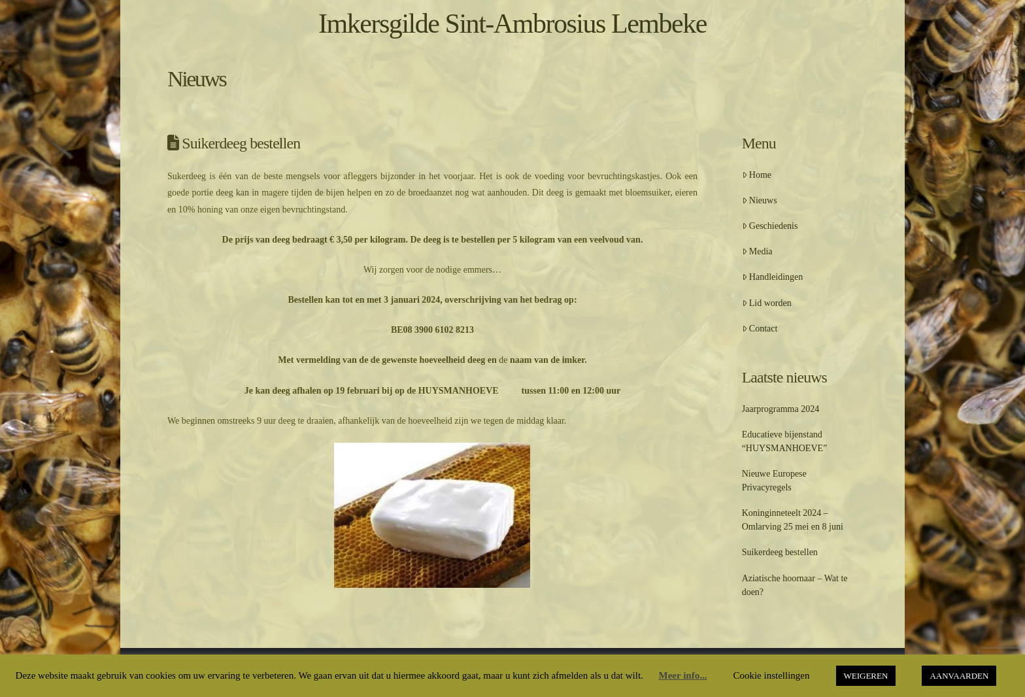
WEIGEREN (866, 676)
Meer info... (683, 675)
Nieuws (759, 200)
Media (757, 251)
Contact (760, 328)
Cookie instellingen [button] (771, 675)
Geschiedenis (770, 226)
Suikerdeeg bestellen (780, 552)
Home (756, 175)
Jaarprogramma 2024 (781, 409)
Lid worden (767, 303)
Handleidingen (772, 277)
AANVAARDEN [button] (959, 676)
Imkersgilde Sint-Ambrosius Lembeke (512, 23)
